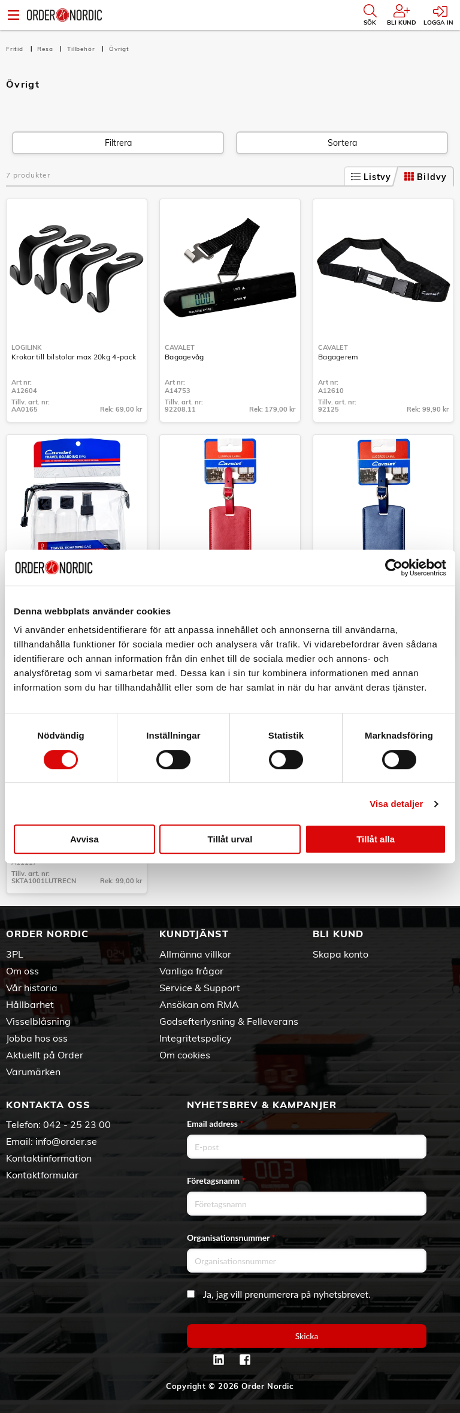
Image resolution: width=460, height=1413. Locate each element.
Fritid (16, 49)
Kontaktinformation (49, 1158)
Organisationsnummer (231, 1237)
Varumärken (33, 1072)
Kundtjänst (194, 934)
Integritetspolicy (195, 1038)
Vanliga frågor (191, 971)
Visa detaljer (396, 804)
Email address (215, 1123)
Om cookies (184, 1055)
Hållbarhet (30, 1004)
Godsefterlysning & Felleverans (228, 1021)
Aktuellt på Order (44, 1055)
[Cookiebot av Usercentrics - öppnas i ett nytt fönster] (393, 568)
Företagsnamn (216, 1180)
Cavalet (180, 347)
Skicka (307, 1336)
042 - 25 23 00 (77, 1124)
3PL (14, 954)
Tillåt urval (230, 839)
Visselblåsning (38, 1021)
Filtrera (118, 142)
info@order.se (66, 1141)
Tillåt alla (375, 839)
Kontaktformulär (42, 1175)
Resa (46, 49)
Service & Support (199, 988)
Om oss (22, 971)
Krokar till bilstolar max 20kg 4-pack (73, 356)
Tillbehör (82, 49)
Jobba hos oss (37, 1038)
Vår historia (32, 988)
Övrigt (119, 49)
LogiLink (26, 347)
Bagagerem (338, 356)
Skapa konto (340, 954)
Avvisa (84, 839)
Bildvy (425, 177)
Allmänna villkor (195, 954)
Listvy (371, 177)
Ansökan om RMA (199, 1004)
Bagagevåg (184, 356)
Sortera (342, 142)
